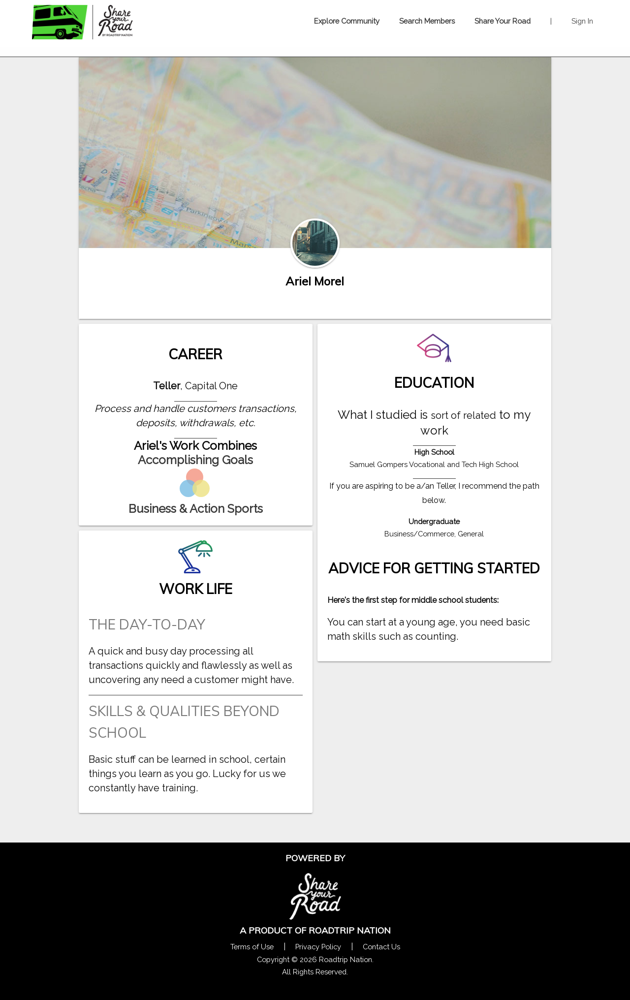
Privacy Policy (318, 946)
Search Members (427, 21)
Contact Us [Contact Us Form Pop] (381, 946)
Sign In (582, 21)
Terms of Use (252, 946)
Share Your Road (502, 21)
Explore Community (346, 21)
